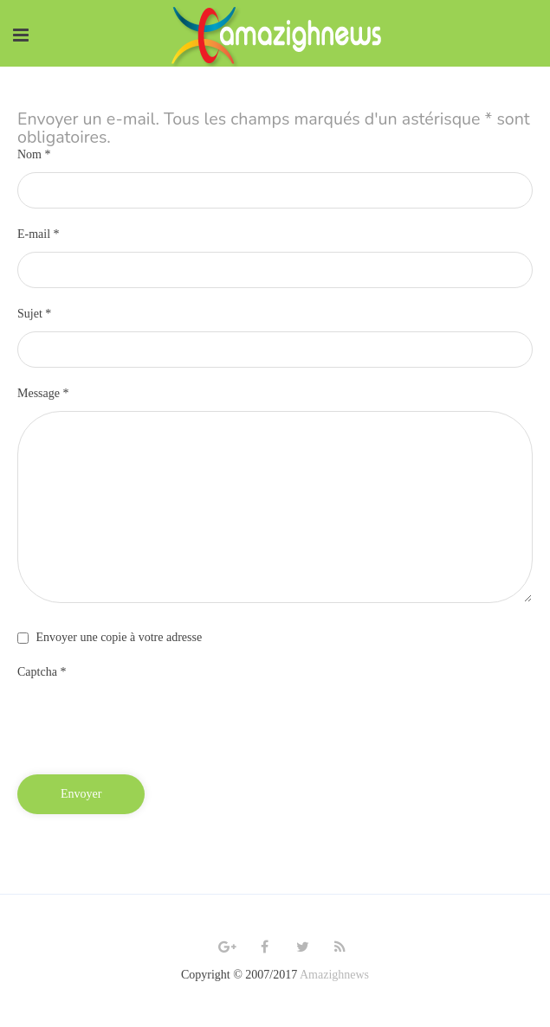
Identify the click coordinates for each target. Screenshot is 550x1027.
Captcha (41, 671)
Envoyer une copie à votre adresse (119, 637)
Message (43, 393)
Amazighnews (334, 974)
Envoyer (81, 793)
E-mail (38, 234)
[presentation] (149, 723)
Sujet (34, 313)
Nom (34, 154)
